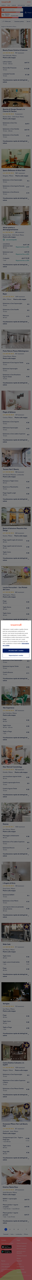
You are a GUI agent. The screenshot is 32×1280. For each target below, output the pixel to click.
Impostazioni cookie (16, 655)
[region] (16, 640)
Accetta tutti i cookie (16, 650)
